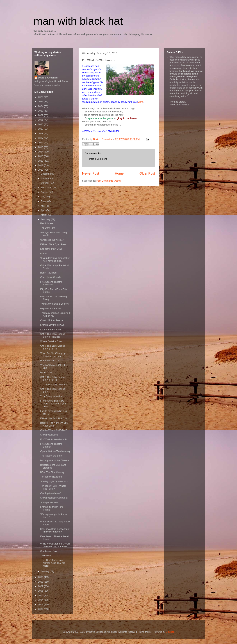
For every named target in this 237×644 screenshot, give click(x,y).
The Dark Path (47, 227)
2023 (41, 110)
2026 (41, 97)
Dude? (43, 253)
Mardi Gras (46, 372)
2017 (41, 138)
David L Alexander (48, 77)
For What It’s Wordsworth (53, 439)
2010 (41, 169)
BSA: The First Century (52, 472)
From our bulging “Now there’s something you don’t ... (53, 403)
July (43, 196)
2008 (41, 581)
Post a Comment (98, 158)
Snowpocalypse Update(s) (54, 497)
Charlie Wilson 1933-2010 (53, 430)
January (45, 571)
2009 (41, 577)
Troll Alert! (45, 555)
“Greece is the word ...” (52, 239)
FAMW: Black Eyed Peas (53, 244)
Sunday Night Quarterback (54, 481)
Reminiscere (46, 223)
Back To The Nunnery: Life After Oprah (54, 424)
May (43, 205)
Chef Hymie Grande (50, 277)
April (43, 210)
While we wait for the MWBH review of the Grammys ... (55, 545)
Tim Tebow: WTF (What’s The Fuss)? (53, 487)
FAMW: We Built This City (53, 418)
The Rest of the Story (51, 455)
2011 (41, 165)
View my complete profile (47, 85)
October (45, 183)
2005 (41, 595)
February (46, 219)
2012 (41, 160)
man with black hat (78, 21)
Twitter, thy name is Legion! (54, 303)
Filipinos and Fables (50, 308)
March (44, 215)
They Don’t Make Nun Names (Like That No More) (52, 563)
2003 (41, 604)
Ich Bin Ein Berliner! (50, 329)
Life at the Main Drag (51, 248)
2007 (41, 586)
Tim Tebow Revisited (51, 476)
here (140, 102)
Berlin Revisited (48, 272)
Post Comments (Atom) (108, 180)
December (46, 173)
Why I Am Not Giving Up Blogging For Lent (52, 354)
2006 (41, 590)
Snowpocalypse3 (49, 434)
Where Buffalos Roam (51, 341)
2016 (41, 142)
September (47, 187)
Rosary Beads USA (50, 360)
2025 (41, 101)
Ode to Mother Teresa (51, 320)
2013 (41, 156)
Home (119, 173)
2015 (41, 147)
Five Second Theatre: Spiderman (51, 283)
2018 (41, 133)
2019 (41, 129)
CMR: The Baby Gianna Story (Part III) (52, 347)
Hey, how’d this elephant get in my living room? (54, 530)
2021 (41, 120)
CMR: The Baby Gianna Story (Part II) (52, 378)
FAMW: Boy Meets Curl (52, 324)
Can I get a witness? (50, 493)
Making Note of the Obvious (54, 460)
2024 (41, 106)
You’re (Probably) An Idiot (53, 384)
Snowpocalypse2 (49, 502)
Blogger (170, 632)
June (44, 201)
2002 (41, 609)
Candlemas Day (48, 551)
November (46, 178)
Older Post (147, 173)
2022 (41, 115)
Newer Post (90, 173)
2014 (41, 151)
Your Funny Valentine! (51, 396)
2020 (41, 124)
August (45, 192)
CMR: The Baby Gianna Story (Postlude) (52, 335)
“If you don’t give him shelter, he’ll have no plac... (55, 259)
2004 (41, 600)
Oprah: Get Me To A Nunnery (55, 451)
